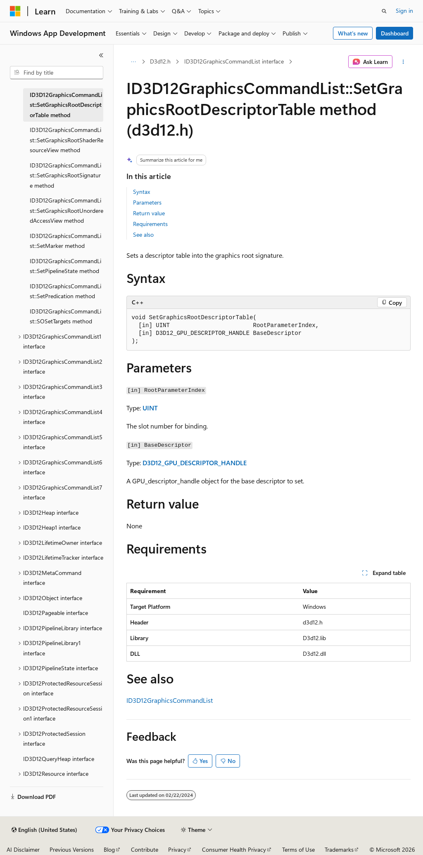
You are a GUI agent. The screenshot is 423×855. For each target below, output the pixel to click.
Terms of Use (298, 849)
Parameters (147, 202)
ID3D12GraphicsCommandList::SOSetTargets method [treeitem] (65, 316)
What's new (353, 33)
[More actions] (403, 61)
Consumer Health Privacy (234, 849)
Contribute (144, 849)
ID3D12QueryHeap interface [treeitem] (58, 759)
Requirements (150, 224)
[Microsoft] (15, 11)
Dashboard (395, 33)
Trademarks (339, 849)
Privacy (177, 849)
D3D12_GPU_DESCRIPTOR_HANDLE (195, 462)
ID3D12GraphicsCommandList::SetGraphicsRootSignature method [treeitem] (65, 175)
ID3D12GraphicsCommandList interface (234, 61)
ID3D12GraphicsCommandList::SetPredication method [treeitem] (65, 291)
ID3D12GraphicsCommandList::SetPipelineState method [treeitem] (65, 266)
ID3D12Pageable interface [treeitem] (55, 613)
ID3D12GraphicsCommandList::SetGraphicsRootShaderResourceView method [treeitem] (66, 140)
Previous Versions (72, 849)
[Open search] (384, 11)
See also (143, 234)
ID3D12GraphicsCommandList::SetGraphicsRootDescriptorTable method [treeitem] (66, 105)
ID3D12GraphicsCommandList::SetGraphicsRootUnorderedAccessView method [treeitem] (66, 210)
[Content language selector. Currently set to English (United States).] (44, 829)
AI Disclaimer (23, 849)
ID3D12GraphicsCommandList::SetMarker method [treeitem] (65, 241)
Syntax (141, 191)
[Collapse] (101, 55)
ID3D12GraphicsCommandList (169, 700)
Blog (109, 849)
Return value (149, 213)
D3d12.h (160, 61)
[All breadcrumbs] (133, 61)
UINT (150, 407)
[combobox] (56, 72)
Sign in (404, 10)
